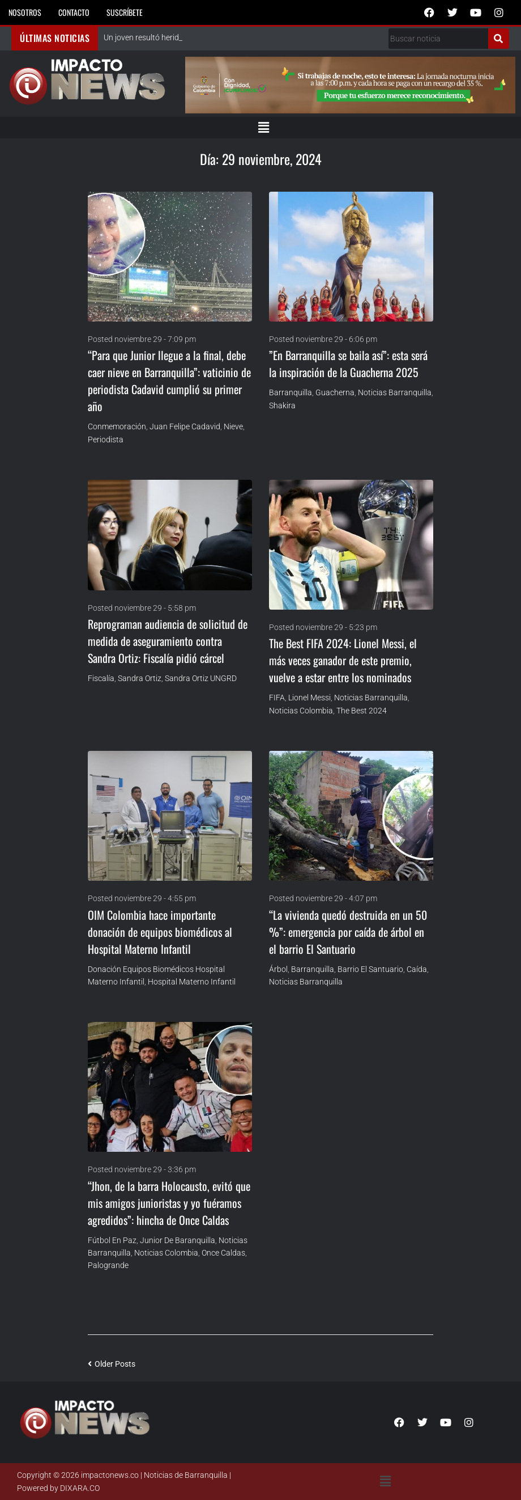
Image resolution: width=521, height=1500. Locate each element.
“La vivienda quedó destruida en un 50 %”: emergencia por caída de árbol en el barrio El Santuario (348, 931)
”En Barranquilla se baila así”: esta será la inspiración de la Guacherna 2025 (348, 364)
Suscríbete (124, 12)
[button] (263, 127)
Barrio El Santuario (370, 969)
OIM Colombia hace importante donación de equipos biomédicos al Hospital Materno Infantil (160, 931)
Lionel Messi (309, 697)
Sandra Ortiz (139, 678)
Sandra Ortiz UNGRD (201, 678)
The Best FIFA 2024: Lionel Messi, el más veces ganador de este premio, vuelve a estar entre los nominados (343, 660)
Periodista (105, 439)
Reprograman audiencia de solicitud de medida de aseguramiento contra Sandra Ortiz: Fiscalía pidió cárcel (167, 640)
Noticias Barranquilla (395, 392)
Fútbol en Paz (112, 1240)
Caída (417, 969)
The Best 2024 (361, 710)
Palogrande (108, 1265)
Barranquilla (290, 392)
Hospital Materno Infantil (192, 981)
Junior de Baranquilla (177, 1240)
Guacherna (335, 392)
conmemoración (117, 426)
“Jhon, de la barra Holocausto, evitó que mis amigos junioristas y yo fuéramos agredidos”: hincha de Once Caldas (169, 1202)
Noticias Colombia (301, 710)
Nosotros (24, 12)
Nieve (233, 426)
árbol (278, 969)
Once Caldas (223, 1252)
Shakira (282, 405)
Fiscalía (101, 678)
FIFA (277, 697)
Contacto (73, 12)
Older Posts (111, 1363)
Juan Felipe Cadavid (185, 426)
